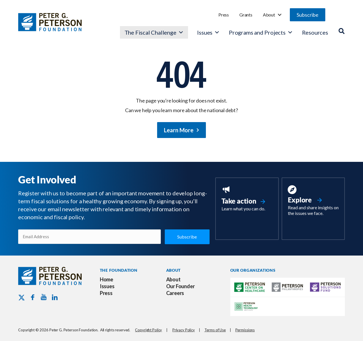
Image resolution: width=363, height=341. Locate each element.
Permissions (245, 330)
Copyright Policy (148, 330)
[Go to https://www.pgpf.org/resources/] (313, 201)
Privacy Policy (183, 330)
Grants (245, 14)
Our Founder (180, 286)
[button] (307, 14)
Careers (175, 293)
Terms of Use (215, 330)
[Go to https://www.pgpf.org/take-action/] (246, 199)
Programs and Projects (261, 32)
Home (106, 279)
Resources (315, 32)
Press (223, 14)
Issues (204, 32)
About (269, 14)
